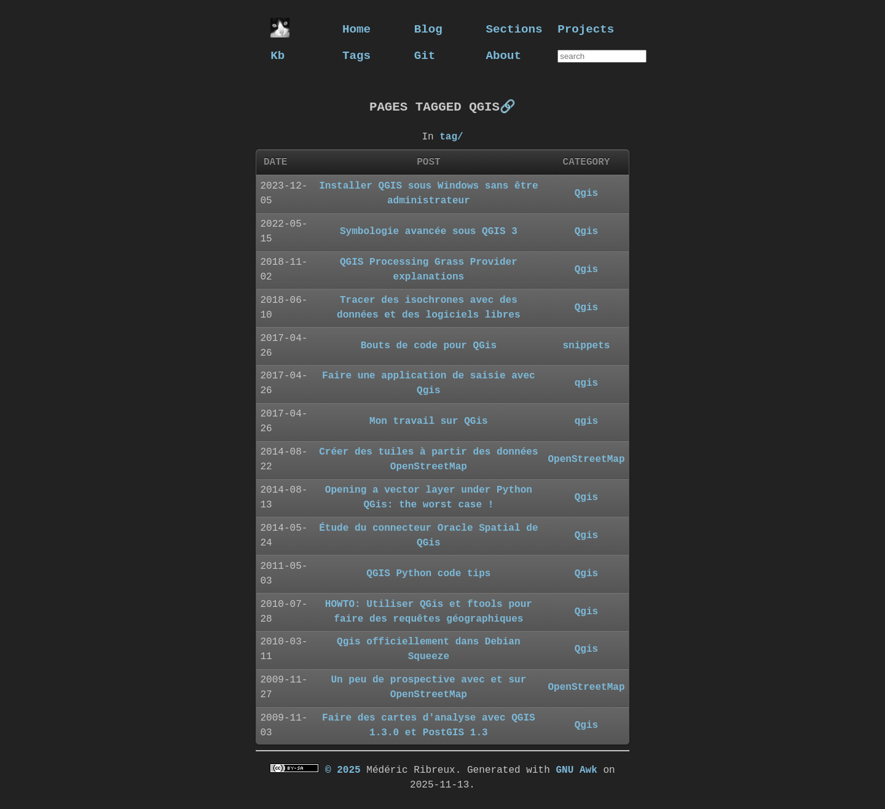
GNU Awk (576, 769)
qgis (587, 382)
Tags (356, 55)
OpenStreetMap (586, 459)
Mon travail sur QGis (428, 421)
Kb (277, 55)
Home (356, 28)
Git (425, 55)
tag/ (451, 136)
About (504, 55)
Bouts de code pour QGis (429, 345)
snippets (586, 345)
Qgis (587, 193)
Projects (585, 28)
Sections (514, 28)
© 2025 (343, 769)
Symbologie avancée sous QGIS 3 (428, 231)
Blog (428, 28)
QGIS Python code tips (428, 573)
